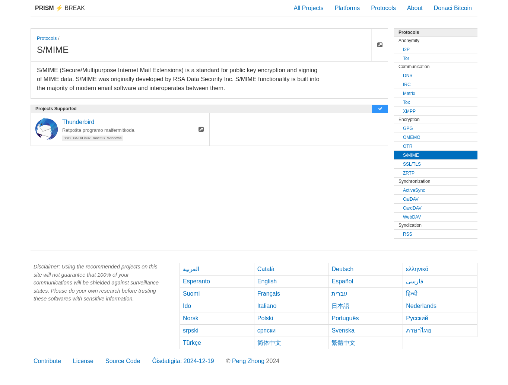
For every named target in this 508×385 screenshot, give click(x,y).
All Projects (309, 8)
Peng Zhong (249, 361)
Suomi (191, 293)
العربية (191, 269)
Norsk (191, 318)
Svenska (342, 330)
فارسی (414, 281)
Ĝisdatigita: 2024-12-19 (183, 361)
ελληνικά (417, 269)
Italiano (267, 306)
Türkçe (192, 343)
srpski (191, 330)
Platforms (347, 8)
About (415, 8)
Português (345, 318)
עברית (339, 293)
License (83, 361)
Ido (187, 306)
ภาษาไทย (418, 330)
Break (60, 8)
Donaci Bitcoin (453, 8)
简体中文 (269, 343)
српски (266, 330)
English (267, 281)
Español (342, 281)
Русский (417, 318)
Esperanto (196, 281)
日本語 (340, 306)
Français (268, 293)
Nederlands (421, 306)
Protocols (383, 8)
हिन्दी (411, 293)
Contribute (47, 361)
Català (265, 269)
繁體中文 (343, 343)
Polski (265, 318)
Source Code (122, 361)
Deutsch (342, 269)
